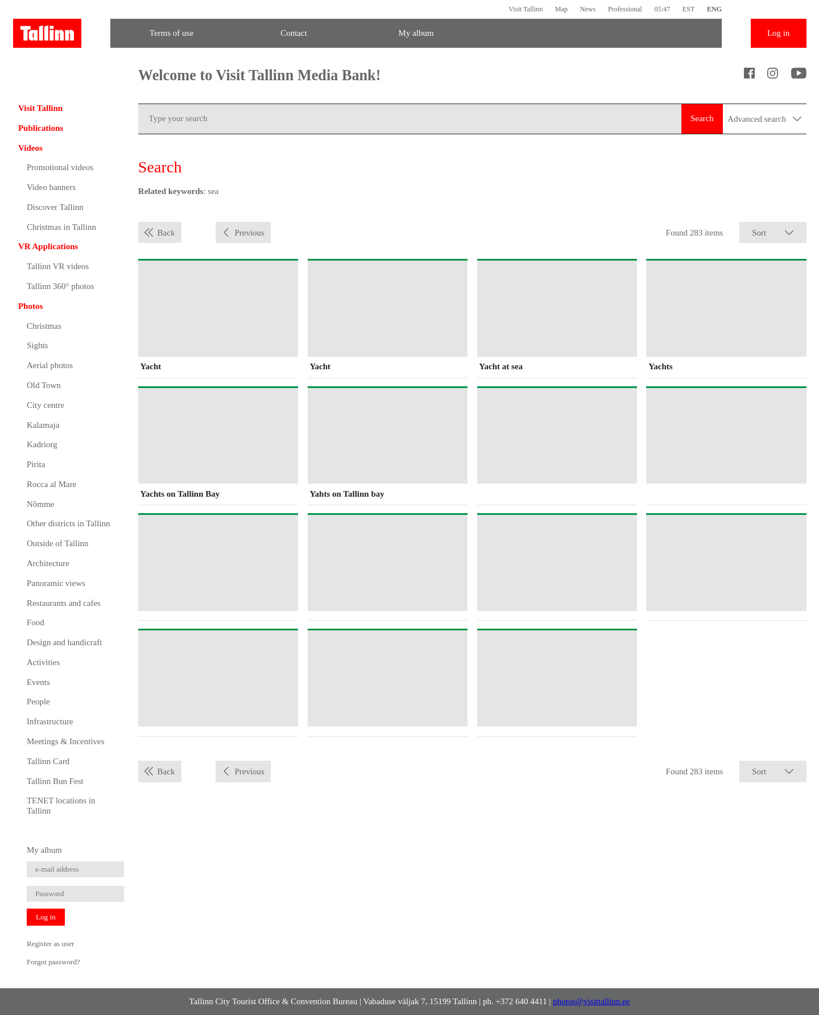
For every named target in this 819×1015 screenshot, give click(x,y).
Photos (30, 306)
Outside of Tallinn (58, 543)
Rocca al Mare (51, 484)
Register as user (51, 943)
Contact (293, 33)
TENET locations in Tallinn (61, 805)
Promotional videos (60, 167)
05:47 (663, 9)
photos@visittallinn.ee (591, 1001)
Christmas (44, 326)
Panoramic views (56, 583)
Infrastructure (50, 721)
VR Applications (48, 246)
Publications (40, 128)
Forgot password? (53, 962)
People (38, 701)
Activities (43, 662)
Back (166, 232)
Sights (37, 345)
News (588, 9)
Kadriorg (42, 444)
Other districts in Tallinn (68, 523)
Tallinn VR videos (58, 266)
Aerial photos (50, 365)
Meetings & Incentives (66, 741)
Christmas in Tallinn (61, 227)
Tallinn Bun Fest (55, 781)
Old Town (44, 385)
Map (561, 9)
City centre (45, 405)
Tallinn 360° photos (60, 286)
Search (702, 118)
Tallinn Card (48, 761)
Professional (625, 9)
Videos (30, 147)
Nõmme (40, 504)
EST (688, 9)
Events (38, 682)
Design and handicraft (64, 642)
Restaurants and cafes (64, 603)
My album (416, 33)
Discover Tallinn (55, 207)
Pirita (36, 464)
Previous (249, 232)
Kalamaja (43, 425)
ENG (714, 9)
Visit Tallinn (525, 9)
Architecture (48, 563)
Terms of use (171, 33)
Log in (778, 33)
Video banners (51, 187)
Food (35, 622)
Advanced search (764, 119)
